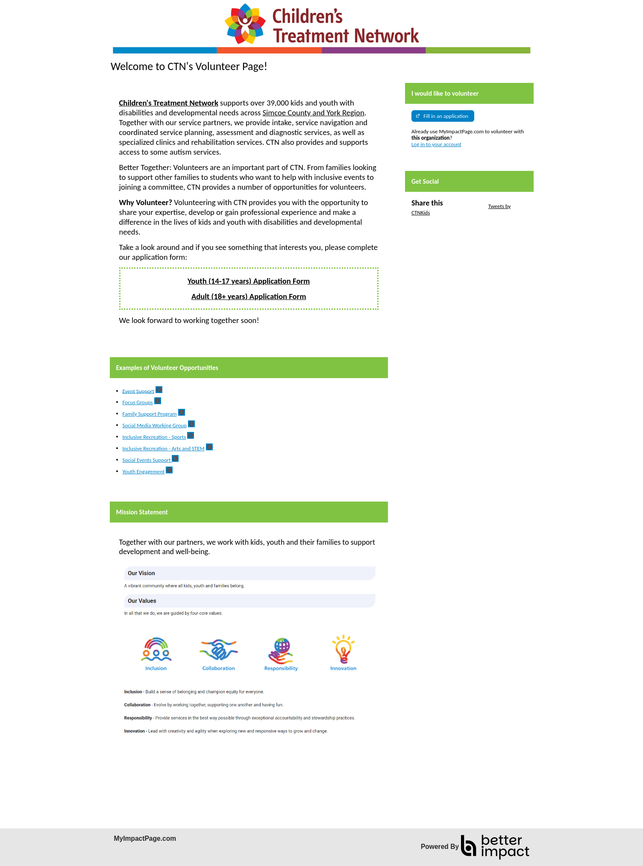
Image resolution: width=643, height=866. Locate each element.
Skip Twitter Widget (465, 206)
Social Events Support (147, 460)
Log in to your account (436, 144)
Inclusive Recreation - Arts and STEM (164, 448)
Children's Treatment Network (168, 103)
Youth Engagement (144, 471)
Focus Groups (138, 402)
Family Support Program (150, 414)
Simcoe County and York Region (313, 112)
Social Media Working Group (155, 425)
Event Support (138, 390)
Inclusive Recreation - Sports (154, 437)
